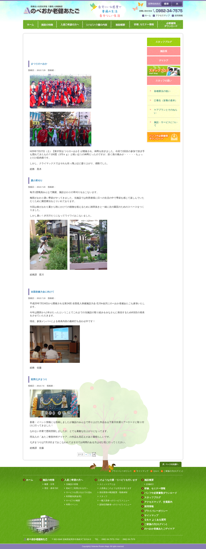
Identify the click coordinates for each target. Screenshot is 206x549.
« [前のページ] (86, 454)
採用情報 (177, 16)
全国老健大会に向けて (42, 291)
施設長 (163, 51)
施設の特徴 (47, 24)
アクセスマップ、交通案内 (158, 502)
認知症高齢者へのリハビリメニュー (115, 504)
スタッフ (103, 496)
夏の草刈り (36, 180)
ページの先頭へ (171, 464)
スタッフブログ (152, 497)
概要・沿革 (49, 484)
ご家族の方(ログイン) (173, 471)
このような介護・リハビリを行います (117, 480)
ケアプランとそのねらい (165, 111)
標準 (166, 4)
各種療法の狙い (162, 91)
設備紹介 (150, 484)
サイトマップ (142, 471)
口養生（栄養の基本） (165, 100)
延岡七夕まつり (39, 379)
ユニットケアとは (107, 484)
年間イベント (72, 504)
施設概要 (119, 24)
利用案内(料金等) (73, 496)
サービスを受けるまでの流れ (79, 492)
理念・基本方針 (51, 488)
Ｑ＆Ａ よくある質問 (155, 519)
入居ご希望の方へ (69, 24)
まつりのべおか (39, 63)
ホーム (146, 16)
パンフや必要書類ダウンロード (170, 24)
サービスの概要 (73, 500)
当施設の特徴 (72, 484)
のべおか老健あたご (52, 8)
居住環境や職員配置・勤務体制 (113, 492)
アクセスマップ (161, 16)
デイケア (163, 60)
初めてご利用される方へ (77, 488)
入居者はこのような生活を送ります (115, 488)
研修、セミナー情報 (143, 24)
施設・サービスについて (165, 124)
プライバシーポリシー (122, 471)
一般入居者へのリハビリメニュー (114, 500)
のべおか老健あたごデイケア (159, 528)
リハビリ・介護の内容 (96, 24)
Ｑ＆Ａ (156, 471)
